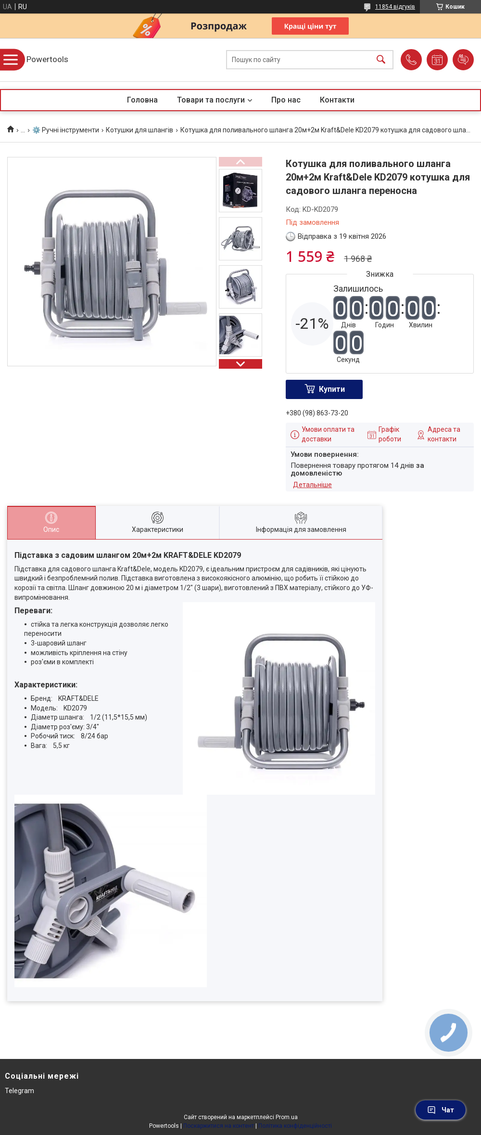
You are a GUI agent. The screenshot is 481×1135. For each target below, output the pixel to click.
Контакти (337, 99)
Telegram (19, 1091)
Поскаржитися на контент (218, 1125)
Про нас (286, 99)
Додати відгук (463, 59)
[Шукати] (380, 60)
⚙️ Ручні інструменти (65, 130)
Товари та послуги (211, 99)
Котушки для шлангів (139, 130)
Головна (142, 99)
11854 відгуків (395, 6)
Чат (440, 1110)
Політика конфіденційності (295, 1125)
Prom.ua (287, 1117)
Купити (332, 389)
